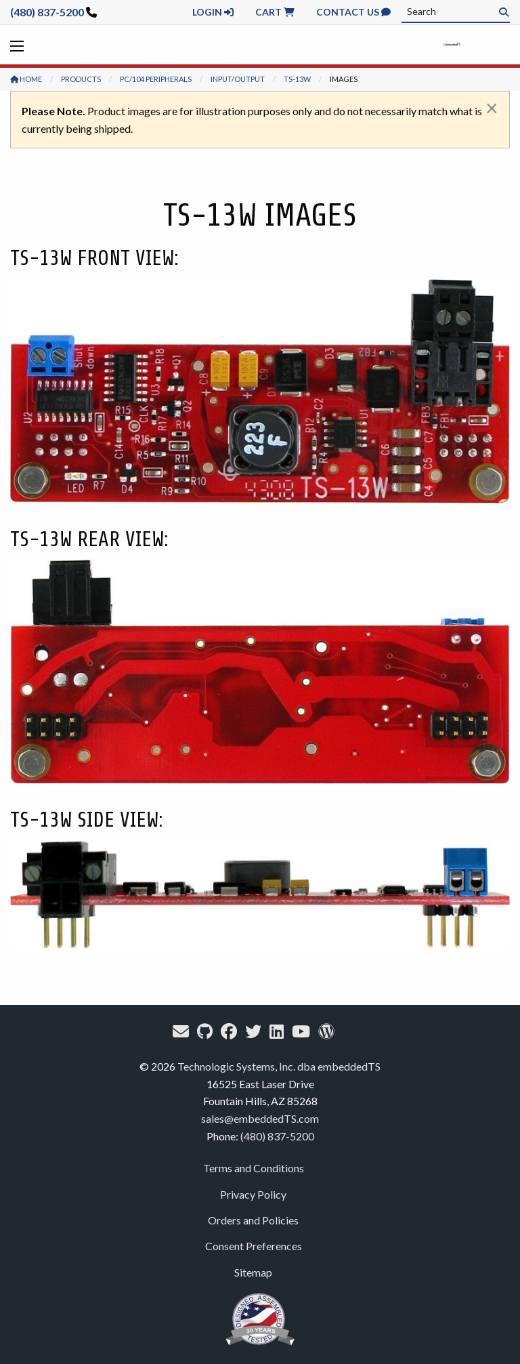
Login (213, 12)
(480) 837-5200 (47, 11)
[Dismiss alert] (491, 108)
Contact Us (353, 12)
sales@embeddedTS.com (260, 1118)
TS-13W (297, 79)
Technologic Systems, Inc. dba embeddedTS (279, 1066)
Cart (275, 12)
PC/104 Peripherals (156, 79)
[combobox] (456, 11)
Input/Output (238, 79)
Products (81, 79)
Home (26, 79)
